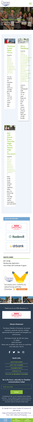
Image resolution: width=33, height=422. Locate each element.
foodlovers (9, 71)
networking (9, 73)
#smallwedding (24, 76)
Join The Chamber (16, 420)
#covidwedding (24, 62)
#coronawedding (25, 59)
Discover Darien (17, 362)
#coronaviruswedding (26, 57)
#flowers (23, 68)
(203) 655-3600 (16, 342)
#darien (9, 61)
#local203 (23, 72)
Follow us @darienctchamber (16, 374)
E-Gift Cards (5, 420)
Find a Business (27, 420)
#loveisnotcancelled (25, 73)
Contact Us (16, 371)
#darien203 (10, 63)
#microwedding (24, 75)
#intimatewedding (25, 70)
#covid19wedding (25, 60)
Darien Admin (8, 57)
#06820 (9, 60)
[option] (16, 315)
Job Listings (6, 261)
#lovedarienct (10, 169)
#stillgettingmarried (25, 78)
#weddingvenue (11, 69)
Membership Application (11, 263)
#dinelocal (9, 65)
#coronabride (24, 56)
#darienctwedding (25, 65)
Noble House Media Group (24, 413)
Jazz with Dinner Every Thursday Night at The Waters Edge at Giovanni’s (11, 143)
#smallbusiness (10, 68)
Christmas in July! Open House (11, 49)
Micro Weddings (25, 47)
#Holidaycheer (10, 66)
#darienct (9, 164)
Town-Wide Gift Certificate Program (14, 265)
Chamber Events (17, 368)
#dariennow (23, 67)
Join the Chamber (16, 365)
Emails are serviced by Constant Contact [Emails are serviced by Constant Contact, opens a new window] (19, 401)
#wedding (23, 79)
